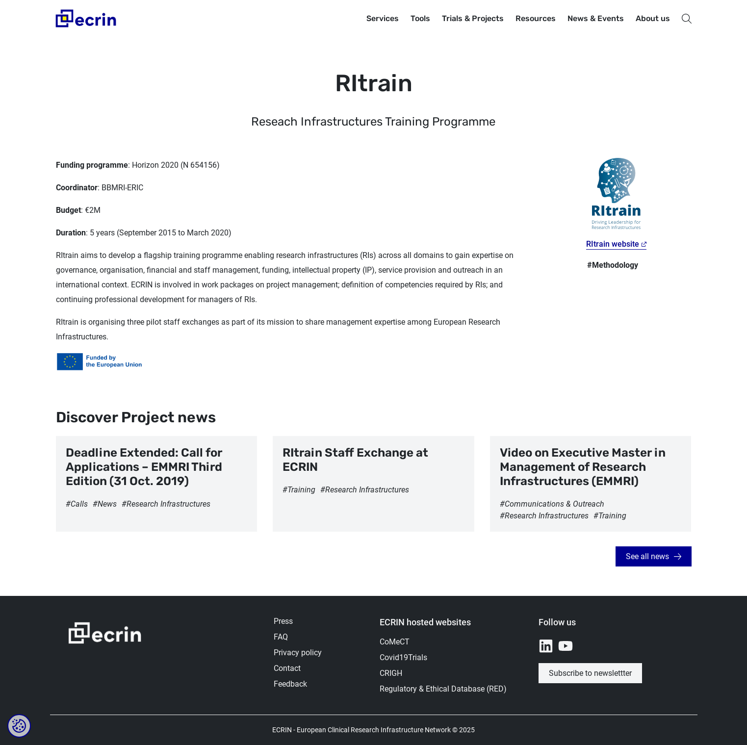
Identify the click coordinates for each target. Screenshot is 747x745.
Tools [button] (420, 18)
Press (283, 621)
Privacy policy (298, 652)
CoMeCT (395, 641)
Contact (287, 668)
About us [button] (653, 18)
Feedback (290, 684)
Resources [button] (535, 18)
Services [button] (382, 18)
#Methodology (612, 265)
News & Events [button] (595, 18)
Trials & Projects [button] (473, 18)
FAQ (281, 637)
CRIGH (391, 673)
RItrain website (612, 244)
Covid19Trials (403, 657)
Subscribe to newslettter (590, 673)
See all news (647, 556)
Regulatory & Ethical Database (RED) (443, 689)
